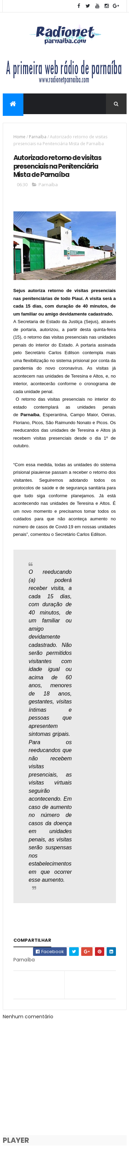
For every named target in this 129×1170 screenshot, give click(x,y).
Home (19, 137)
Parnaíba (37, 137)
